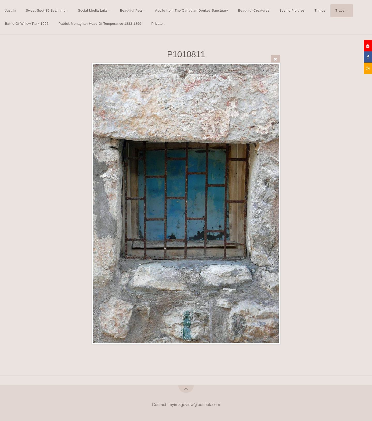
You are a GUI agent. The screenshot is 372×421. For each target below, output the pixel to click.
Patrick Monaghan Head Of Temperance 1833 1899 (99, 24)
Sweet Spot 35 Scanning (46, 10)
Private (157, 24)
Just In (10, 10)
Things (320, 10)
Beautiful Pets (131, 10)
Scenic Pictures (292, 10)
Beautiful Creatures (253, 10)
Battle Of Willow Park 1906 (27, 24)
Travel (340, 10)
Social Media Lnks (93, 10)
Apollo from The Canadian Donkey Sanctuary (191, 10)
